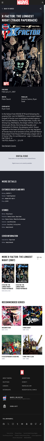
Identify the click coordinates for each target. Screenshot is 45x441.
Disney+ (24, 382)
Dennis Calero (26, 99)
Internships (7, 389)
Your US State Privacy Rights (30, 433)
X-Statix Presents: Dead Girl (10, 357)
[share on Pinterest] (31, 424)
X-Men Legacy (27, 328)
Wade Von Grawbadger (19, 219)
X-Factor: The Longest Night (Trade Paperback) (7, 286)
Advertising (26, 378)
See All (39, 258)
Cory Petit (10, 224)
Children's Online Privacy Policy (22, 435)
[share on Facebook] (4, 424)
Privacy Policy (18, 433)
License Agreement (36, 435)
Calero (6, 290)
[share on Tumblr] (17, 424)
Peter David (6, 99)
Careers (5, 386)
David (3, 290)
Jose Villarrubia (11, 222)
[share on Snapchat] (27, 424)
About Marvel (7, 378)
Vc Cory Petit (17, 224)
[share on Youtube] (22, 424)
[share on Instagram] (13, 424)
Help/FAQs (6, 382)
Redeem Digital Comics (29, 389)
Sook (9, 290)
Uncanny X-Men (6, 328)
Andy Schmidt (9, 227)
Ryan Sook (6, 109)
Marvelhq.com (26, 386)
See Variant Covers (9, 146)
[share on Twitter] (8, 424)
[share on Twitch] (36, 424)
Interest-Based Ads (17, 437)
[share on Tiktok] (40, 424)
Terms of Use (10, 433)
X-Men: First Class (28, 357)
